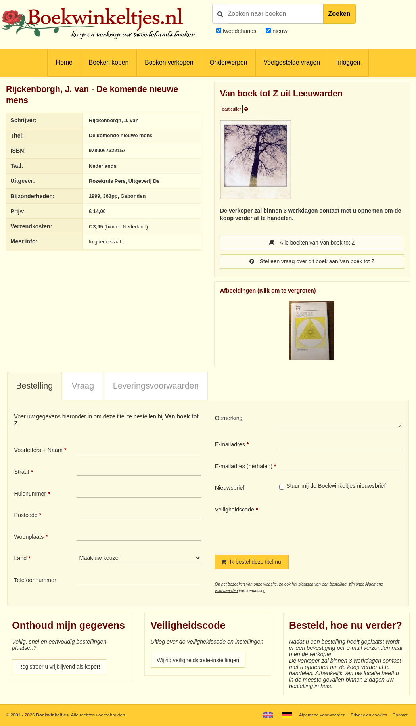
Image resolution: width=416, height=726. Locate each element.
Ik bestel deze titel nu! (253, 563)
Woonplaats (29, 537)
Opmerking (229, 419)
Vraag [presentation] (83, 386)
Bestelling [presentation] (34, 386)
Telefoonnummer (35, 581)
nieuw (279, 31)
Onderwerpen (228, 62)
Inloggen (348, 62)
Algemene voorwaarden (320, 715)
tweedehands (239, 31)
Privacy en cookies (368, 715)
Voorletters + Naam (38, 451)
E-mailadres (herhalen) (243, 467)
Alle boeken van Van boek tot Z (312, 243)
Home (64, 62)
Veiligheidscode (234, 510)
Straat (21, 472)
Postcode (25, 516)
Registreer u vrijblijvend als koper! (60, 668)
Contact (400, 715)
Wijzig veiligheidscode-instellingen (200, 662)
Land (20, 559)
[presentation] (343, 524)
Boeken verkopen (169, 62)
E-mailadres (230, 445)
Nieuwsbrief (230, 488)
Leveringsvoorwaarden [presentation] (156, 386)
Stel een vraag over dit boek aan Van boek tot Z (312, 262)
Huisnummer (30, 494)
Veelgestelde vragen (292, 62)
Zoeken (339, 13)
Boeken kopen (108, 62)
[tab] (34, 387)
